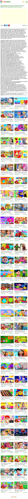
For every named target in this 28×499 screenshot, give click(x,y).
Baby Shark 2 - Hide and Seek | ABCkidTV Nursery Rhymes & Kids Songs (7, 477)
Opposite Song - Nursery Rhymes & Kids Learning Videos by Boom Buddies (21, 318)
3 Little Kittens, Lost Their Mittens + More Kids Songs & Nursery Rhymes (20, 226)
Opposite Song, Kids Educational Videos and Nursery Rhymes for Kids (7, 133)
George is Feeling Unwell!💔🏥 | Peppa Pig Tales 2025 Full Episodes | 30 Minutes (7, 199)
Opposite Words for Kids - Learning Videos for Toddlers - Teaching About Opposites (6, 226)
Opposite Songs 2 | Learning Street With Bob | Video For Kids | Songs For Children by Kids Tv (21, 398)
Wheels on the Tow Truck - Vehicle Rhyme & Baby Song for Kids (7, 451)
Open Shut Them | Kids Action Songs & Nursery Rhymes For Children (6, 265)
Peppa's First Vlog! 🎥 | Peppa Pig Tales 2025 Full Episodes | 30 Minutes (21, 371)
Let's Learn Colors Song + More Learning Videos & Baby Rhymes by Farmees (21, 186)
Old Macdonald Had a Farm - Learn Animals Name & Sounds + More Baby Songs (7, 173)
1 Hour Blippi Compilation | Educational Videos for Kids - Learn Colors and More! (20, 332)
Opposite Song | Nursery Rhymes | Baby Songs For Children (19, 239)
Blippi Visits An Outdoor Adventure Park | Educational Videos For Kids (20, 212)
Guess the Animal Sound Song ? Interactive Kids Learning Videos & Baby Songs (7, 120)
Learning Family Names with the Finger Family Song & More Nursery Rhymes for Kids (21, 464)
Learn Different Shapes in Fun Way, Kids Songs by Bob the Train (6, 252)
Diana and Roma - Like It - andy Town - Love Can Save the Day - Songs (21, 173)
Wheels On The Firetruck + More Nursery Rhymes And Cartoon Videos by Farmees (7, 332)
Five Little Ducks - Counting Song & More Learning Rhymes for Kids (20, 345)
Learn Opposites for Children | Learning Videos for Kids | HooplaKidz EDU (20, 438)
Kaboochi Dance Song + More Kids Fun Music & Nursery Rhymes (20, 385)
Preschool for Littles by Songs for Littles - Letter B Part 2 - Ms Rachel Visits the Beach (6, 358)
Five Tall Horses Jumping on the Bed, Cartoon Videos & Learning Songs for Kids (7, 292)
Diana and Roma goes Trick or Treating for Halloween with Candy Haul (20, 252)
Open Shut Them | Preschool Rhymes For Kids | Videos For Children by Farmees (20, 279)
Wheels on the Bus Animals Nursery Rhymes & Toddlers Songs (20, 133)
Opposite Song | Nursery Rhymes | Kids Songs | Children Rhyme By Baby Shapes (7, 305)
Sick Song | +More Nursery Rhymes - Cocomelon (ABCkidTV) (6, 239)
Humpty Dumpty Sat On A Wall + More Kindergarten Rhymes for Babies (7, 411)
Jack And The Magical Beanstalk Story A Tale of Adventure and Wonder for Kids (21, 305)
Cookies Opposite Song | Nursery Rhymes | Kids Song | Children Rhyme (6, 345)
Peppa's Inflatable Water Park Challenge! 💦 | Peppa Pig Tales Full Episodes (7, 279)
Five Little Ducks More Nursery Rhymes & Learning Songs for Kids (7, 159)
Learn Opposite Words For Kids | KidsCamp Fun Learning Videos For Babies (21, 159)
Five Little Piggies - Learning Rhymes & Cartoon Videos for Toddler (20, 424)
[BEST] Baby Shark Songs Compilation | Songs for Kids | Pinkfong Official (20, 292)
